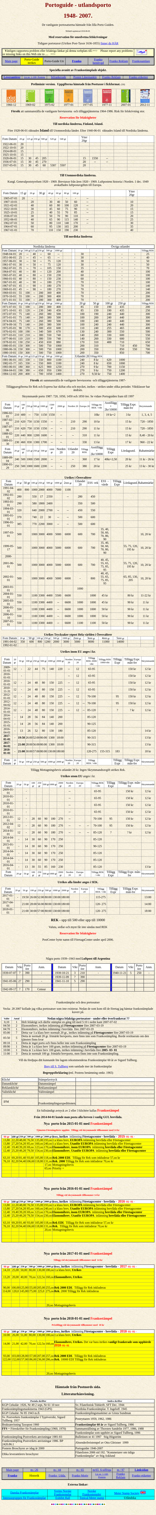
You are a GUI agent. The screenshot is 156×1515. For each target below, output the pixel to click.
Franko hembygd (98, 61)
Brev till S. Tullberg (56, 1066)
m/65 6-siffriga (102, 1469)
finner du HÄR (109, 43)
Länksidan (141, 1469)
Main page (11, 61)
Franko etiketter (138, 77)
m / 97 (121, 1469)
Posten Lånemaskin (85, 77)
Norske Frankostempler (91, 1492)
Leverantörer (12, 77)
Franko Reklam (118, 61)
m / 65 (80, 1469)
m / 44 (57, 1469)
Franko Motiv (80, 1475)
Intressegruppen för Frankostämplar (24, 1497)
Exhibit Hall (62, 1497)
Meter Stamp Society (126, 1493)
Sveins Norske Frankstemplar (62, 1492)
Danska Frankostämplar (24, 1492)
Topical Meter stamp (91, 1497)
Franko (76, 61)
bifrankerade (58, 77)
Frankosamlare (141, 61)
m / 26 (34, 1469)
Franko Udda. (57, 1475)
